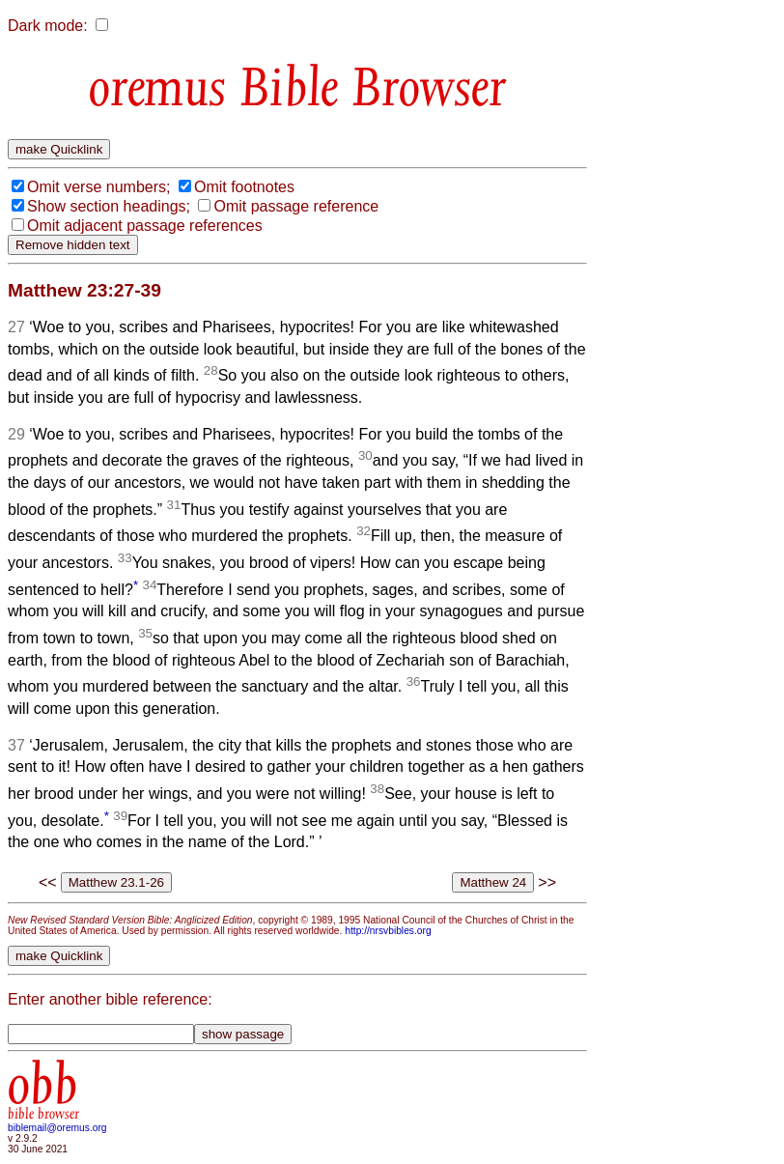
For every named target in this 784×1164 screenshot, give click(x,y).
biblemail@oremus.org (57, 1127)
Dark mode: (48, 25)
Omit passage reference (295, 206)
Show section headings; (108, 206)
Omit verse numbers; (98, 187)
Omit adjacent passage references (145, 225)
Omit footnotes (244, 187)
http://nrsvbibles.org (388, 930)
